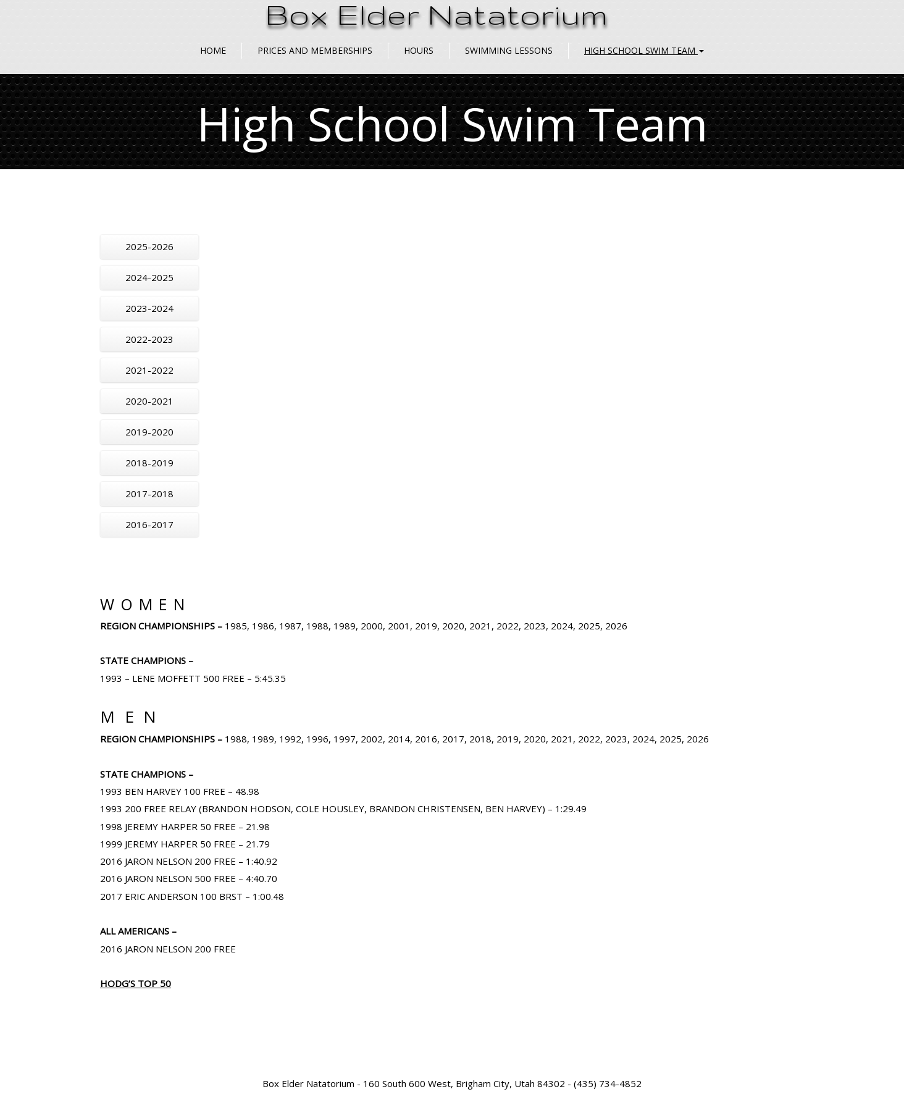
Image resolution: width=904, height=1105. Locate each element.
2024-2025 (149, 277)
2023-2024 (149, 308)
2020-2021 (149, 401)
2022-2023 (149, 339)
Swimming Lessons (509, 50)
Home (213, 50)
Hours (418, 50)
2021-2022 (149, 370)
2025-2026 (149, 246)
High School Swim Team (644, 50)
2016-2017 (149, 524)
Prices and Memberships (314, 50)
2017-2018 (149, 493)
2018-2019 (149, 462)
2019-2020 (149, 432)
